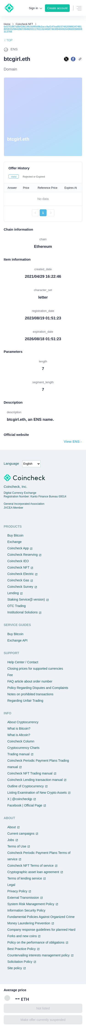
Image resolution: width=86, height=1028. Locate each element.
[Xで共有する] (66, 59)
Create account (57, 8)
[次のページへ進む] (50, 212)
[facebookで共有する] (73, 59)
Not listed (43, 1008)
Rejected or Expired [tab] (34, 176)
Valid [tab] (14, 176)
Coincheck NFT (24, 24)
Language (11, 463)
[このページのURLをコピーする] (80, 59)
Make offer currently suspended (43, 1020)
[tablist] (43, 176)
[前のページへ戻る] (35, 212)
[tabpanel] (43, 199)
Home (7, 24)
